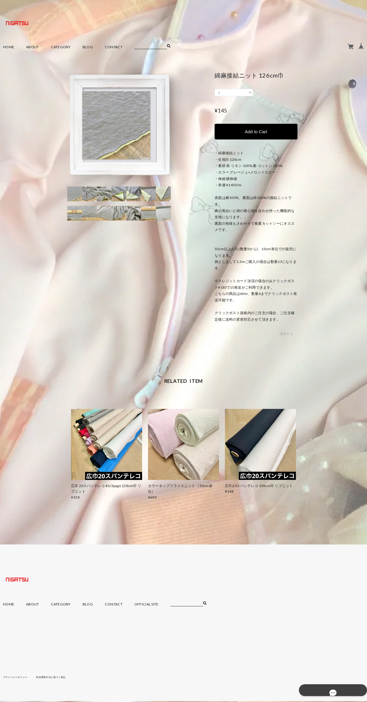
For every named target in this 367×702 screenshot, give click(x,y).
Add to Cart (256, 131)
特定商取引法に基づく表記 (60, 677)
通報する (286, 335)
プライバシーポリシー (18, 677)
